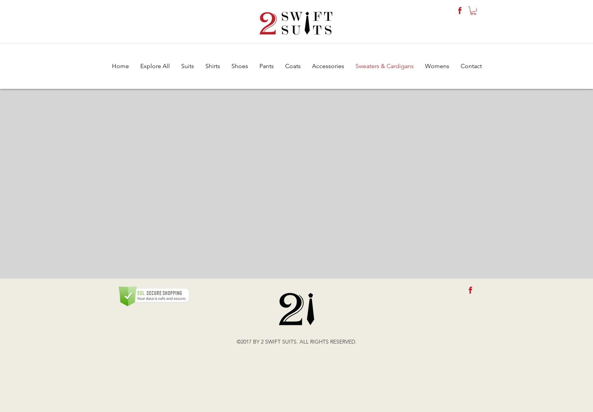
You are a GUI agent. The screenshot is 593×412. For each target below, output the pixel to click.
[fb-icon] (460, 10)
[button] (473, 10)
